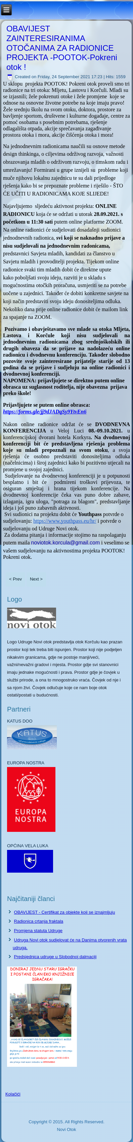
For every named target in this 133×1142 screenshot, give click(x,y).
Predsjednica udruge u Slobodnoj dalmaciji (55, 956)
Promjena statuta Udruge (38, 930)
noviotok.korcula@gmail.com (65, 542)
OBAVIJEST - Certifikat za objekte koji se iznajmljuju (64, 912)
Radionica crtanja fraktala (38, 921)
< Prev (15, 579)
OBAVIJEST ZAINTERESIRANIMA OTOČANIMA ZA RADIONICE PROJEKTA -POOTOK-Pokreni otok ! (61, 48)
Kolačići (12, 1094)
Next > (36, 579)
